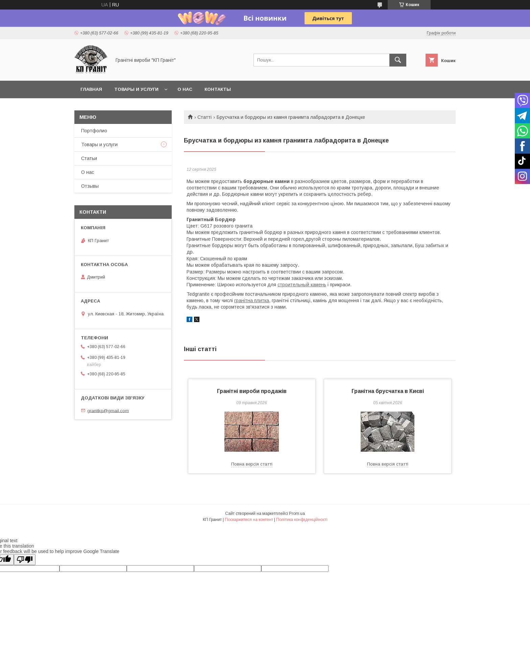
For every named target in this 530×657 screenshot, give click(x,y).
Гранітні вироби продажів (252, 391)
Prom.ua (297, 513)
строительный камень (302, 284)
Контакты (217, 89)
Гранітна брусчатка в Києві (388, 391)
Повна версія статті (251, 464)
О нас (184, 89)
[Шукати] (397, 60)
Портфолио (94, 130)
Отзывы (90, 186)
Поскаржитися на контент (249, 519)
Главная (91, 89)
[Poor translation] (24, 559)
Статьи (89, 158)
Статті (204, 117)
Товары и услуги (136, 89)
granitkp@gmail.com (108, 410)
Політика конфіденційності (302, 519)
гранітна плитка (251, 300)
